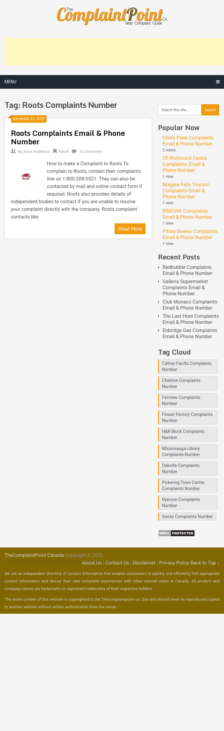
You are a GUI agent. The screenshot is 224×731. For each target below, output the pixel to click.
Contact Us (117, 563)
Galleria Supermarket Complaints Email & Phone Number (185, 288)
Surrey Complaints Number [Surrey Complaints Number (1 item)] (187, 516)
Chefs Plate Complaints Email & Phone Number (188, 141)
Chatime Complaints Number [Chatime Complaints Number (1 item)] (181, 383)
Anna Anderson (36, 151)
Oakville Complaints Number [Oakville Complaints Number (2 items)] (180, 468)
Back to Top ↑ (204, 563)
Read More (130, 229)
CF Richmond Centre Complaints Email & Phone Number (185, 164)
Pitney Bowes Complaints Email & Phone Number (190, 234)
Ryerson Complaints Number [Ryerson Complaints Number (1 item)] (181, 502)
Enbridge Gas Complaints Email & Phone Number (190, 333)
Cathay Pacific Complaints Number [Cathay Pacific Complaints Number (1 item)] (187, 366)
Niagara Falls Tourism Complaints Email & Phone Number (186, 191)
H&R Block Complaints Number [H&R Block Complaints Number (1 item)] (183, 434)
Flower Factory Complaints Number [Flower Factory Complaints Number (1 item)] (187, 417)
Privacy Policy (174, 563)
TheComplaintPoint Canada (34, 555)
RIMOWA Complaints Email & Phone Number (187, 214)
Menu (10, 81)
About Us (92, 563)
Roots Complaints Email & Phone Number (68, 137)
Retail (64, 151)
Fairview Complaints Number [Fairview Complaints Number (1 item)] (181, 400)
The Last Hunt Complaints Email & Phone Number (191, 319)
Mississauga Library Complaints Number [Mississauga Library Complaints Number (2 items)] (181, 451)
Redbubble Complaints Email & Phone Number (187, 270)
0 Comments (91, 151)
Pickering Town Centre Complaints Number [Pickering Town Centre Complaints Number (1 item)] (183, 485)
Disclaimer (144, 563)
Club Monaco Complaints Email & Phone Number (190, 305)
